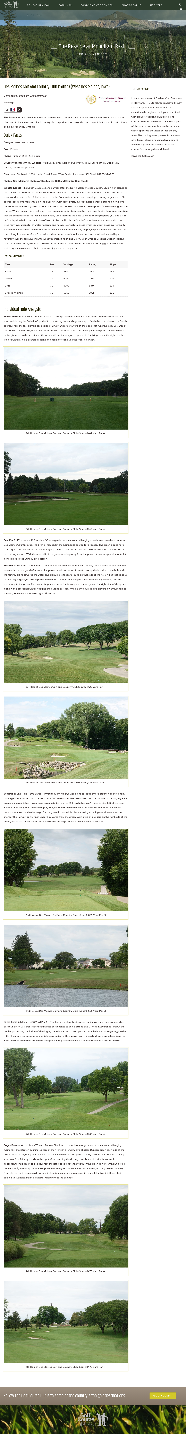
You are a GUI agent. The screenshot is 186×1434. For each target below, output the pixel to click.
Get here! (22, 174)
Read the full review (142, 156)
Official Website (32, 162)
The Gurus (34, 15)
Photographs (131, 5)
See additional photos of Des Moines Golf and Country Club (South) (51, 181)
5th (14, 109)
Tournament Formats (97, 5)
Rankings (65, 5)
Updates (156, 5)
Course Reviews (38, 5)
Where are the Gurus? (162, 1396)
